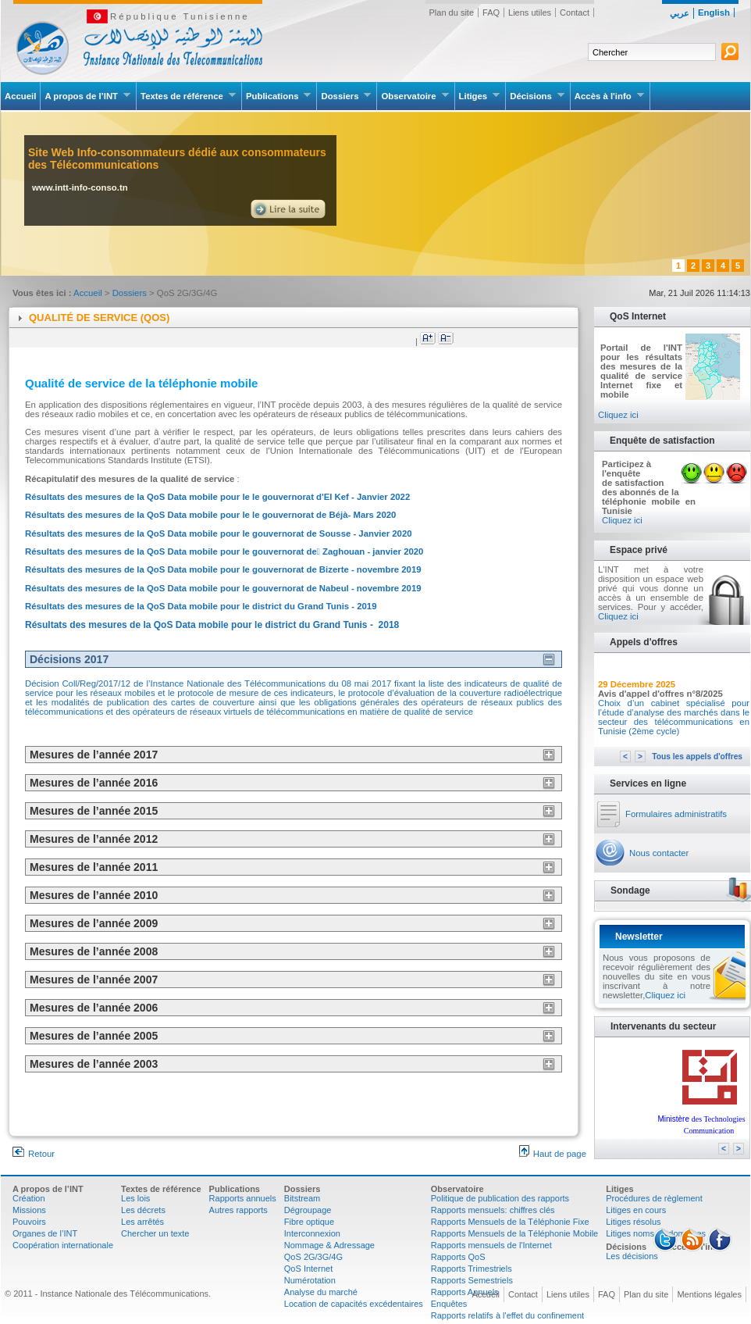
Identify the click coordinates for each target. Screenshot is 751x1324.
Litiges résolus (633, 1221)
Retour (33, 1153)
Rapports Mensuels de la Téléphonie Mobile (514, 1233)
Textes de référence (189, 96)
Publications (279, 96)
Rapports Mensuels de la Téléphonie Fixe (510, 1221)
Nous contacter (659, 853)
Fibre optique (309, 1221)
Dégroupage (308, 1210)
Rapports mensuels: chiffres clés (493, 1210)
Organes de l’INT (44, 1233)
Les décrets (143, 1210)
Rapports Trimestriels (471, 1268)
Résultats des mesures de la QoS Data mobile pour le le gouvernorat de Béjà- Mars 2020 (210, 514)
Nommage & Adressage (329, 1245)
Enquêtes (449, 1303)
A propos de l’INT (87, 96)
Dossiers (346, 96)
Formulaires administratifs (676, 814)
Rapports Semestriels (472, 1280)
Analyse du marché (321, 1292)
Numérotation (310, 1280)
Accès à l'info (610, 96)
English (714, 12)
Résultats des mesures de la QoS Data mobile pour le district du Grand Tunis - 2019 (201, 606)
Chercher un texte (155, 1233)
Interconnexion (312, 1233)
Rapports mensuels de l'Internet (491, 1245)
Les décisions (632, 1256)
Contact (574, 12)
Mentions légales (709, 1294)
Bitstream (302, 1198)
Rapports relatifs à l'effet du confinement (507, 1315)
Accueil (20, 96)
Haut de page (552, 1153)
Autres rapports (238, 1210)
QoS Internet (308, 1268)
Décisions (537, 96)
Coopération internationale (62, 1245)
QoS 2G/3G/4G (313, 1257)
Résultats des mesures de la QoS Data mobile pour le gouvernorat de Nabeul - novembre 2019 (223, 588)
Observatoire (415, 96)
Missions (29, 1210)
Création (28, 1198)
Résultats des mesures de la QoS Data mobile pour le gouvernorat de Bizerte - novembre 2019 (223, 569)
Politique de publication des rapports (500, 1198)
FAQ (491, 12)
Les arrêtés (142, 1221)
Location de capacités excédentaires (353, 1303)
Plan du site (451, 12)
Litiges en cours (636, 1210)
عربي (679, 13)
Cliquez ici (618, 414)
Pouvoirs (29, 1221)
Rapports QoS (458, 1257)
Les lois (135, 1198)
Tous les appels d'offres (697, 756)
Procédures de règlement (654, 1198)
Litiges (480, 96)
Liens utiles (529, 12)
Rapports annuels (242, 1198)
